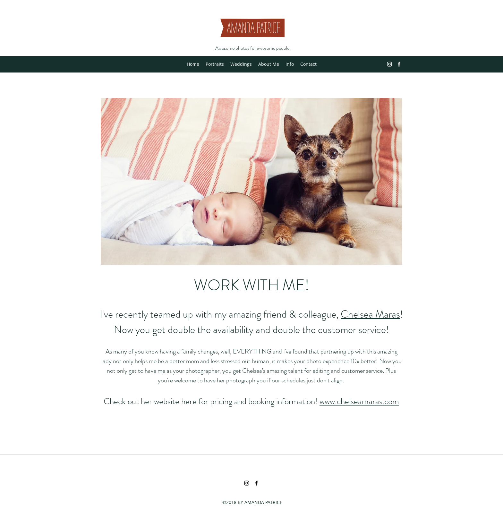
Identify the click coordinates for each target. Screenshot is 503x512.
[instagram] (389, 64)
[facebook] (399, 64)
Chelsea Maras (370, 314)
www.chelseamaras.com (359, 401)
